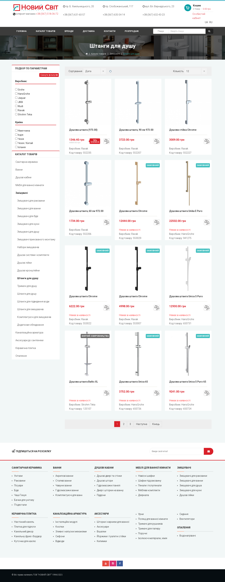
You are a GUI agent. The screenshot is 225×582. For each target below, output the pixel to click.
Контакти (109, 31)
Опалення (21, 355)
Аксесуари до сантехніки (29, 340)
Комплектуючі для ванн (68, 495)
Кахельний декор (23, 531)
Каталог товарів (45, 31)
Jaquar (20, 98)
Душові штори (105, 480)
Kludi (19, 106)
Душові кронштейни (28, 270)
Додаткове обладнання (30, 324)
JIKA (19, 102)
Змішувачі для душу (28, 231)
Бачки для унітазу (24, 500)
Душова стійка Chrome (182, 129)
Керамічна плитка (26, 348)
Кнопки (59, 526)
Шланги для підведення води (33, 301)
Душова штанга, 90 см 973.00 (136, 129)
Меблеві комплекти (149, 490)
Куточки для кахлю (25, 541)
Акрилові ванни (64, 475)
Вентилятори (187, 519)
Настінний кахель (24, 521)
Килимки (102, 541)
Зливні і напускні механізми (71, 531)
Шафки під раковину (149, 480)
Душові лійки (24, 262)
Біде (16, 490)
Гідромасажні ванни (67, 490)
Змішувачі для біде (27, 216)
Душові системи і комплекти (33, 255)
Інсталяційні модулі (66, 521)
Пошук (161, 31)
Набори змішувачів (28, 247)
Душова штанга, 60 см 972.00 (86, 211)
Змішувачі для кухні (28, 224)
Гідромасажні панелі (108, 485)
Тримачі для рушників (150, 523)
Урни (141, 514)
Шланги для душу (27, 293)
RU (210, 22)
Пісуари (18, 485)
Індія (19, 134)
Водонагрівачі (188, 535)
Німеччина (22, 130)
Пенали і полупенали (150, 485)
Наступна (141, 424)
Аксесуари (103, 526)
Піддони (101, 495)
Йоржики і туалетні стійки (111, 536)
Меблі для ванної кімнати (30, 185)
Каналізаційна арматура (29, 332)
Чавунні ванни (63, 485)
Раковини (19, 480)
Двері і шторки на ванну (110, 490)
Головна (21, 31)
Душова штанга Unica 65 (133, 381)
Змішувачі (115, 54)
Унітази (18, 475)
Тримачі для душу (27, 286)
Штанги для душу (27, 278)
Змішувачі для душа (191, 485)
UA (206, 22)
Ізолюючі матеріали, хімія (152, 538)
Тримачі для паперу (149, 528)
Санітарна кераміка (27, 161)
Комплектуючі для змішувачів (34, 317)
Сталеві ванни (63, 480)
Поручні (142, 533)
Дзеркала (143, 495)
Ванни (19, 169)
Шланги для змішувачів (30, 309)
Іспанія (20, 147)
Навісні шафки (146, 475)
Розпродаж (132, 31)
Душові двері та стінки (109, 475)
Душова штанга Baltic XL (83, 381)
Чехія (19, 139)
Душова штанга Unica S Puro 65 (187, 381)
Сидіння (184, 514)
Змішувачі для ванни (29, 208)
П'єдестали (20, 504)
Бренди (69, 31)
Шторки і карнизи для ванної (113, 521)
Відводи (59, 541)
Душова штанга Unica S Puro (186, 296)
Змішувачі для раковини (31, 200)
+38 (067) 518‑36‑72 (47, 13)
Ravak (20, 110)
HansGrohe (22, 93)
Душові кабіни (23, 177)
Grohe (19, 89)
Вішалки (101, 531)
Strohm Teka (23, 114)
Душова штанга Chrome (133, 211)
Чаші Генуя (20, 495)
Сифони (60, 536)
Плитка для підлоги (25, 526)
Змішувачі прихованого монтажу (36, 239)
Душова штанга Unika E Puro (185, 211)
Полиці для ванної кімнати (153, 519)
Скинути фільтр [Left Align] (49, 75)
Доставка (89, 31)
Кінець (156, 424)
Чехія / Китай (24, 143)
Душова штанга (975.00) (83, 129)
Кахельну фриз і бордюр (28, 536)
